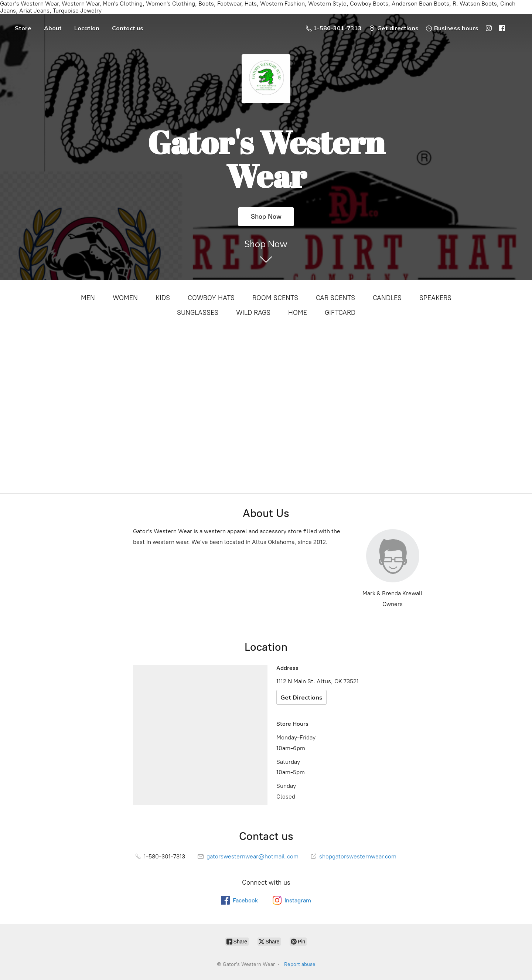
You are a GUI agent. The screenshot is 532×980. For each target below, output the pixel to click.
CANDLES (387, 298)
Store (23, 28)
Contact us (127, 28)
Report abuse (300, 964)
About (53, 28)
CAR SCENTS (335, 298)
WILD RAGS (253, 313)
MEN (88, 298)
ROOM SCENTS (275, 298)
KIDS (163, 298)
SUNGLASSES (197, 313)
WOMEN (125, 298)
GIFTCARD (340, 313)
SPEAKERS (435, 298)
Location (86, 28)
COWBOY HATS (211, 298)
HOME (297, 313)
